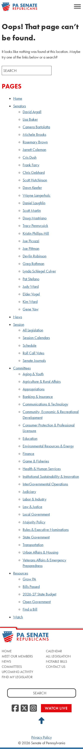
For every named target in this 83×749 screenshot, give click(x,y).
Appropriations (33, 389)
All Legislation (33, 330)
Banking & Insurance (38, 396)
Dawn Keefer (32, 187)
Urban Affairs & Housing (40, 552)
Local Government (36, 514)
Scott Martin (32, 210)
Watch (18, 617)
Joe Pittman (31, 248)
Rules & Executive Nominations (46, 529)
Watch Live (56, 708)
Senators (19, 106)
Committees (22, 368)
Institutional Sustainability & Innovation (51, 476)
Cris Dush (29, 157)
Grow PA (29, 579)
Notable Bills (56, 661)
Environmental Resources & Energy (48, 446)
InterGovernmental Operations (45, 484)
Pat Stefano (31, 279)
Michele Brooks (34, 134)
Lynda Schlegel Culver (39, 271)
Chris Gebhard (34, 172)
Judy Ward (31, 286)
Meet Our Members (17, 656)
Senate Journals (34, 360)
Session (18, 324)
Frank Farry (31, 165)
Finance (28, 453)
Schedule (29, 345)
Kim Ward (30, 301)
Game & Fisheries (36, 461)
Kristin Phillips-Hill (36, 233)
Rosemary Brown (35, 142)
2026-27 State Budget (39, 594)
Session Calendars (36, 337)
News (17, 317)
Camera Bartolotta (36, 127)
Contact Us (55, 666)
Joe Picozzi (31, 241)
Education (30, 438)
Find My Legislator (17, 677)
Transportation (33, 544)
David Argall (32, 111)
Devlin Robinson (34, 256)
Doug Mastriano (35, 218)
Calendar (54, 651)
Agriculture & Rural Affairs (42, 381)
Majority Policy (34, 522)
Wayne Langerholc (36, 195)
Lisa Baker (30, 119)
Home (17, 98)
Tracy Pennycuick (35, 225)
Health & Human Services (42, 468)
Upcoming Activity (17, 672)
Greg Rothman (33, 263)
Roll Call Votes (33, 353)
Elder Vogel (31, 294)
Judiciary (29, 491)
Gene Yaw (30, 309)
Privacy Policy (41, 737)
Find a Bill (30, 609)
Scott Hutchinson (35, 180)
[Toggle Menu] (77, 6)
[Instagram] (33, 708)
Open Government (37, 601)
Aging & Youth (33, 374)
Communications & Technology (45, 404)
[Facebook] (15, 708)
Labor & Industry (34, 499)
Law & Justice (32, 506)
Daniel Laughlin (34, 203)
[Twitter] (24, 708)
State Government (36, 537)
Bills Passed (31, 586)
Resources (20, 573)
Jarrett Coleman (34, 149)
